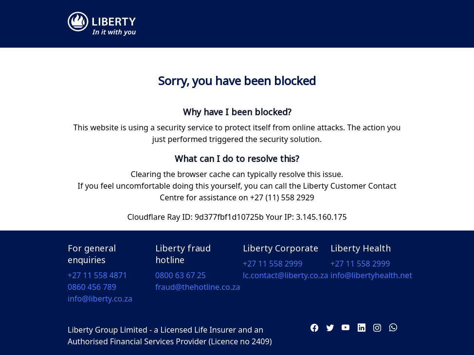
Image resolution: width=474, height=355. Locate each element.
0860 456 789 (92, 287)
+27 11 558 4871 (97, 275)
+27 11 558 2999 (272, 263)
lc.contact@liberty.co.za (285, 275)
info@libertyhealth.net (371, 275)
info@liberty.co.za (100, 298)
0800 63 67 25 (180, 275)
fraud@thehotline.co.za (197, 287)
